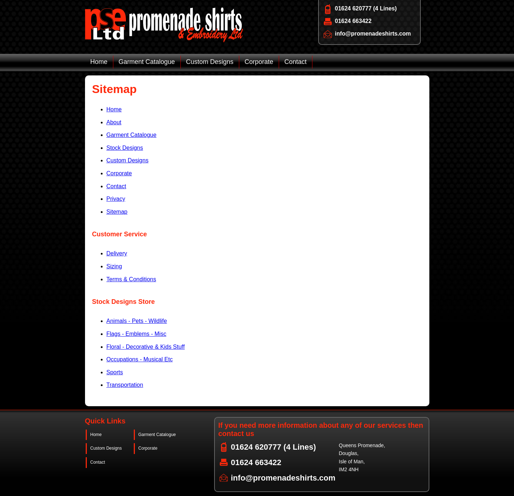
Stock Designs (125, 148)
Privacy (116, 199)
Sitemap (117, 212)
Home (99, 61)
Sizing (114, 266)
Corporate (259, 61)
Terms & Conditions (131, 279)
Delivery (117, 253)
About (114, 122)
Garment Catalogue (147, 61)
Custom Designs (210, 61)
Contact (295, 61)
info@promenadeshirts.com (373, 34)
